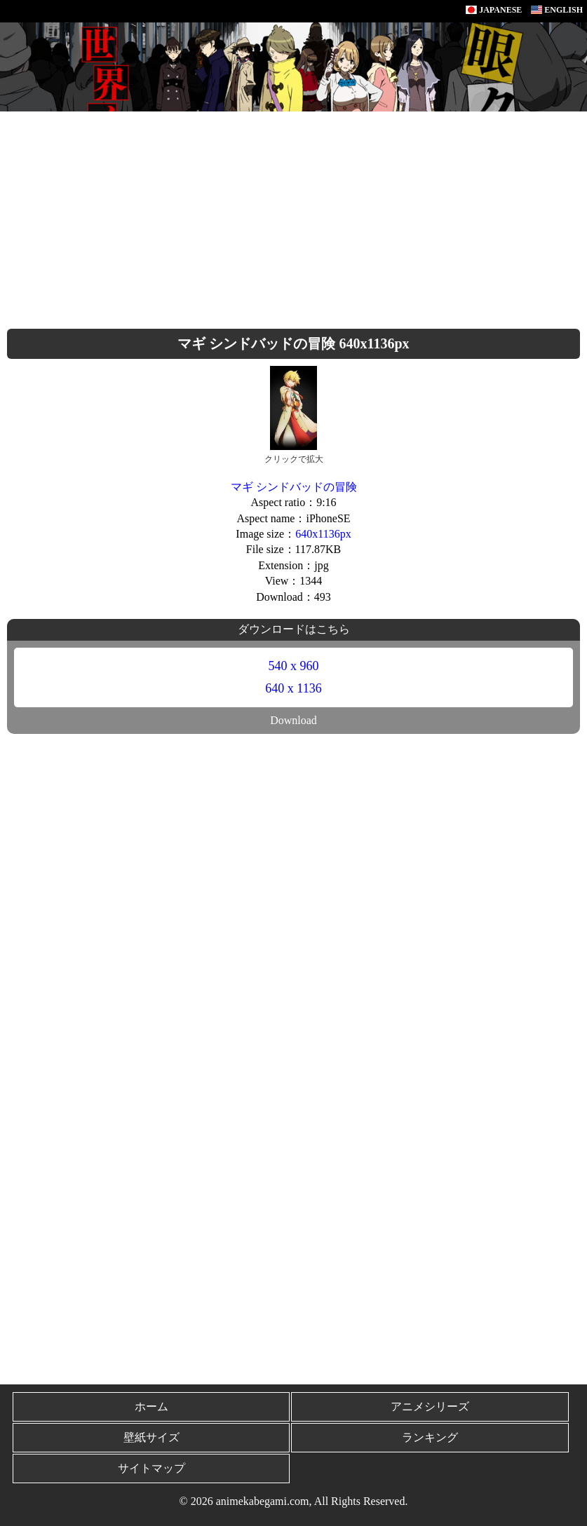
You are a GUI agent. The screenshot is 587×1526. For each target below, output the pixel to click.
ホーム (151, 1406)
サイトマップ (151, 1468)
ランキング (430, 1437)
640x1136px (323, 534)
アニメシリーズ (430, 1406)
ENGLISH (557, 10)
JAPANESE (494, 10)
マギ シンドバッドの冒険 (294, 487)
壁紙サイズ (151, 1437)
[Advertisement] (293, 216)
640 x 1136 (293, 688)
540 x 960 (294, 666)
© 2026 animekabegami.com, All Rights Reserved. (294, 1501)
